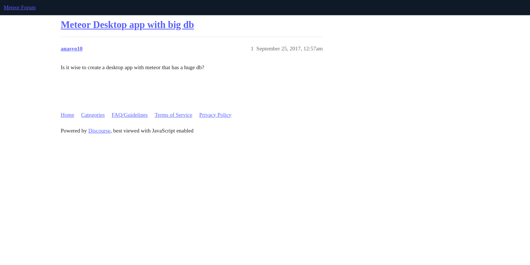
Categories (93, 115)
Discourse (99, 131)
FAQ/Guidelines (130, 115)
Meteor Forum (20, 7)
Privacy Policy (215, 115)
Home (67, 115)
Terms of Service (173, 115)
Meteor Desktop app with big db (127, 25)
